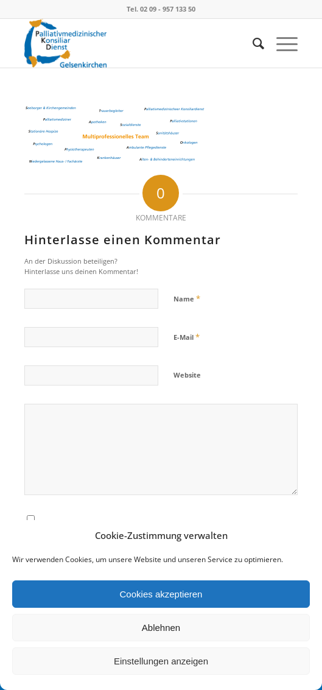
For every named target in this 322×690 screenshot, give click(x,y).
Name (186, 298)
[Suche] (252, 43)
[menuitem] (252, 43)
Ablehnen (161, 627)
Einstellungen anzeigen (161, 661)
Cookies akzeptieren (161, 594)
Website (187, 374)
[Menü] (281, 43)
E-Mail (186, 336)
